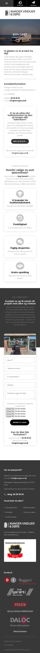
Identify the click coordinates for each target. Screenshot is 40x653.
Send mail (33, 5)
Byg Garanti (23, 176)
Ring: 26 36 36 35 (15, 494)
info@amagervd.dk (18, 101)
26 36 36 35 (20, 5)
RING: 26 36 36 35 (19, 141)
